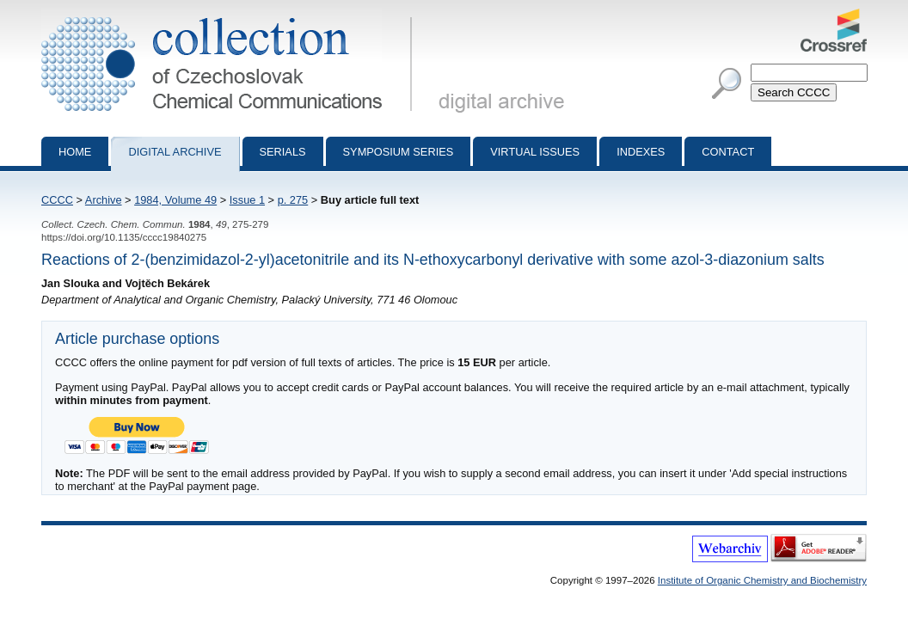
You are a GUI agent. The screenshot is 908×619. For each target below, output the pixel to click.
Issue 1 (247, 199)
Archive (103, 199)
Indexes (641, 151)
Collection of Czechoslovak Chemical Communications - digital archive (230, 15)
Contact (728, 151)
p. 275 (293, 199)
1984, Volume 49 (175, 199)
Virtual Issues (535, 151)
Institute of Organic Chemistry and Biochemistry (762, 580)
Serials (283, 151)
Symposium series (398, 151)
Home (74, 151)
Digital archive (174, 151)
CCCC (57, 199)
